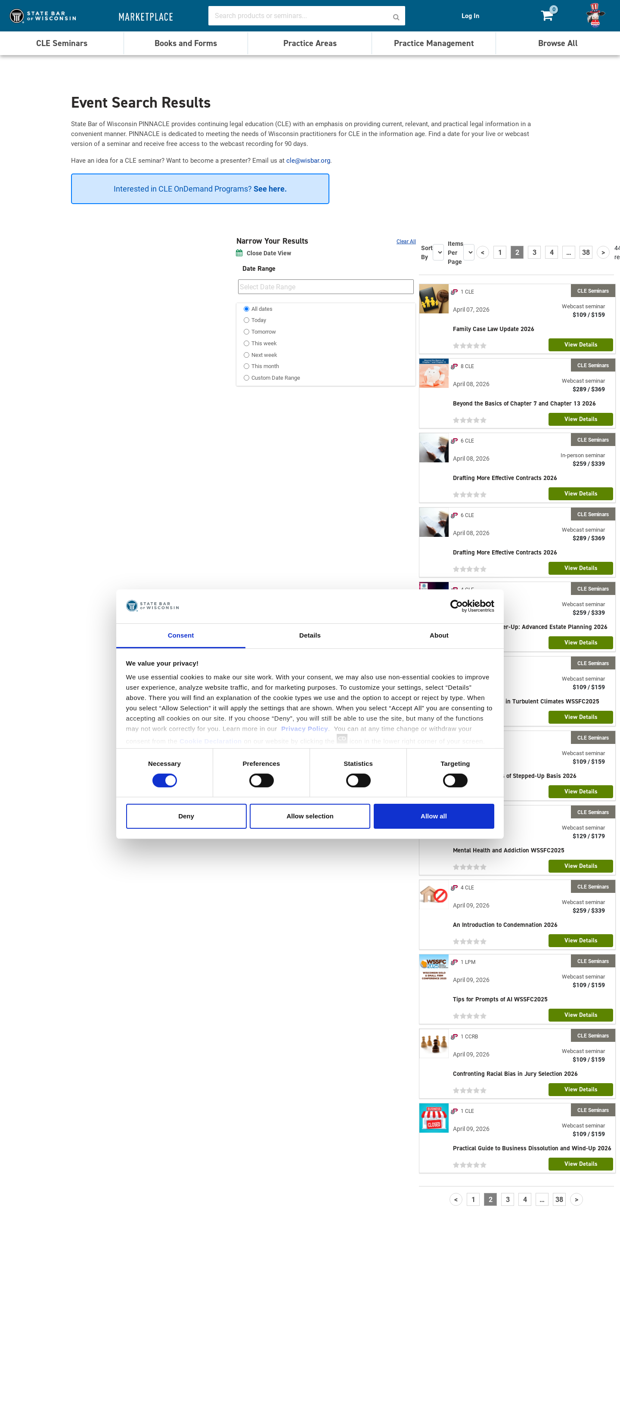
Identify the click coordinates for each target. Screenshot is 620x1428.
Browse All (558, 43)
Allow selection (309, 816)
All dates (262, 309)
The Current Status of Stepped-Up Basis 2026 (515, 775)
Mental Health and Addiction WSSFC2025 (508, 850)
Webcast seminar (583, 306)
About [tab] (439, 634)
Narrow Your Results (273, 240)
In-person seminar (583, 455)
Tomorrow (263, 331)
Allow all (434, 816)
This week (264, 343)
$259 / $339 (589, 464)
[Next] (603, 252)
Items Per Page (455, 252)
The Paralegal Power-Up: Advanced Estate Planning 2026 (530, 627)
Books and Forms (186, 43)
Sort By (427, 252)
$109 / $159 (589, 315)
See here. (269, 188)
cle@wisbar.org (308, 160)
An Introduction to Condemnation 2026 (505, 924)
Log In (470, 15)
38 (586, 252)
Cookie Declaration (211, 740)
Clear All (406, 241)
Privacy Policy (304, 728)
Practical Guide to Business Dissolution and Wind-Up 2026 (532, 1148)
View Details (581, 345)
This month (265, 366)
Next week (264, 355)
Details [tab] (310, 634)
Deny (186, 816)
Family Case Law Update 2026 (493, 329)
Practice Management (434, 43)
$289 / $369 (589, 389)
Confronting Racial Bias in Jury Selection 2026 (515, 1073)
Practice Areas (310, 43)
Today (258, 320)
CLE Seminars (61, 43)
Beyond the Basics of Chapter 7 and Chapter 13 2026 (524, 403)
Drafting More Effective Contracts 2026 (505, 478)
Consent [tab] (181, 634)
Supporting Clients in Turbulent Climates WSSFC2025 (526, 701)
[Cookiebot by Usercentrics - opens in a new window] (456, 606)
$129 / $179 (589, 836)
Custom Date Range (275, 377)
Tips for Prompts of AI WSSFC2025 (500, 999)
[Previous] (482, 252)
